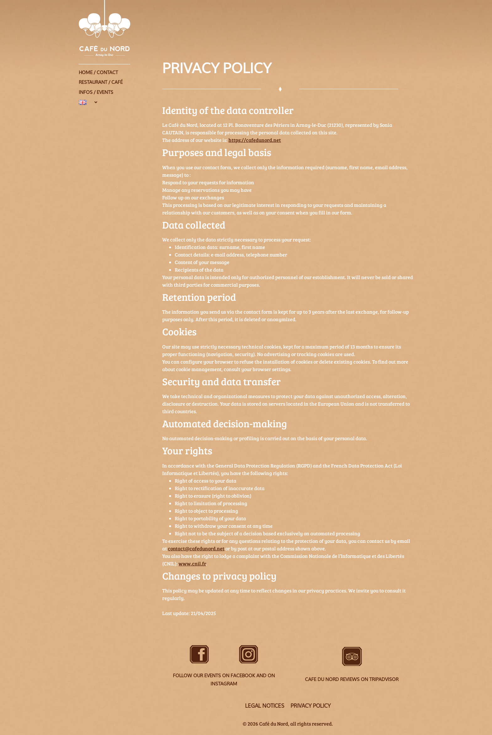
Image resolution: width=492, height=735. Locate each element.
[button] (121, 96)
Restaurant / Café (101, 80)
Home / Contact (98, 71)
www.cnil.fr (192, 563)
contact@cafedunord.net (196, 548)
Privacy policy (311, 706)
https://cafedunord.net (254, 140)
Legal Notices (264, 706)
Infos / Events (96, 88)
